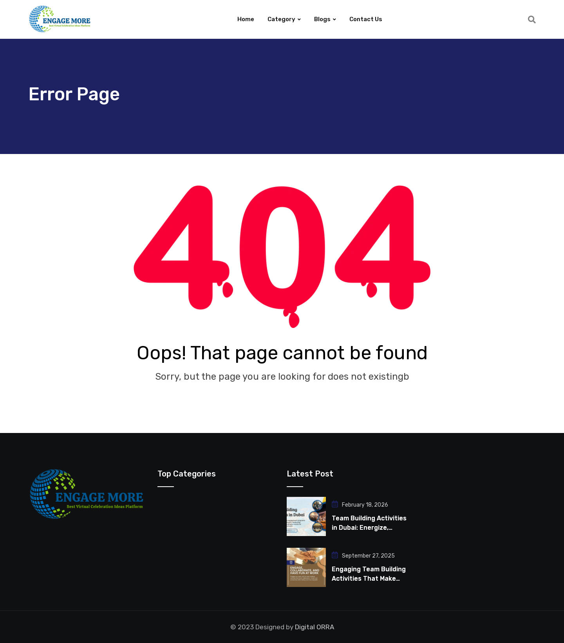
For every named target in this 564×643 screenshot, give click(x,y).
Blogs (322, 19)
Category (281, 19)
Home (245, 19)
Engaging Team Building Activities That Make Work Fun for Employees (369, 578)
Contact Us (365, 19)
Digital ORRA (314, 627)
